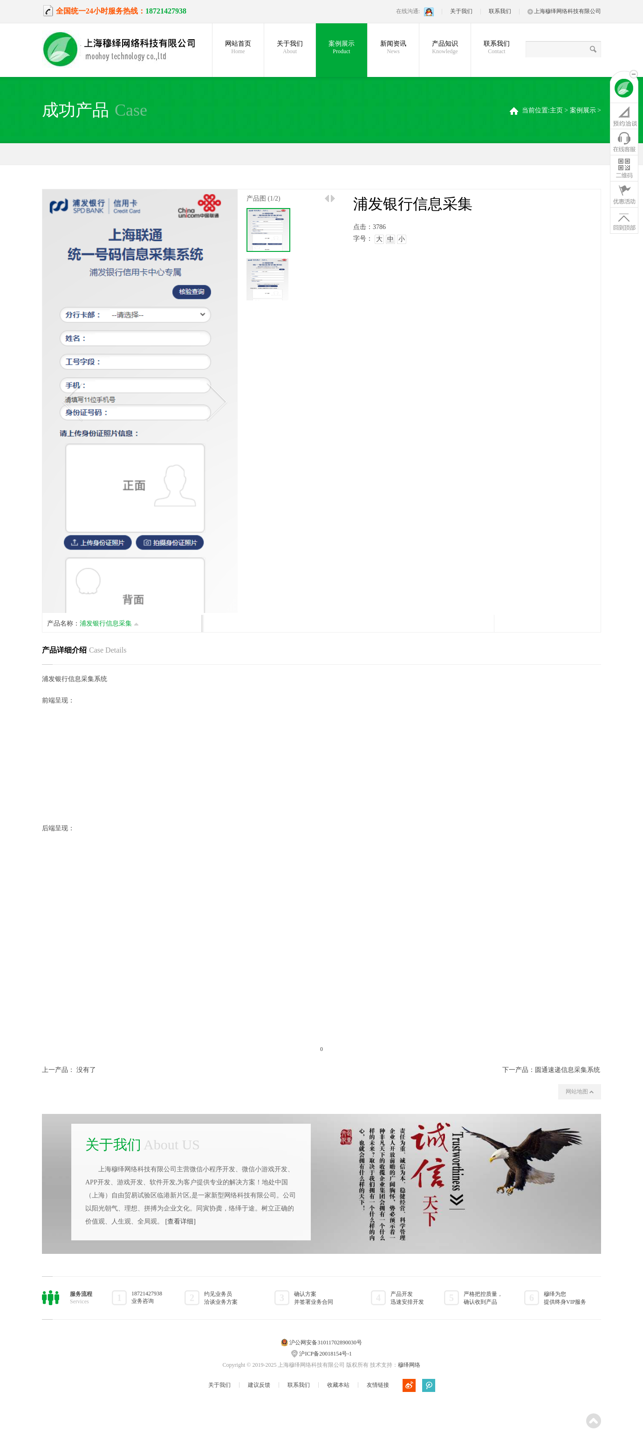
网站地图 (580, 1091)
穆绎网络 (409, 1365)
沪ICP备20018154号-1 (325, 1353)
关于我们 (461, 11)
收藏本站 (338, 1385)
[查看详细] (180, 1221)
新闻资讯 (393, 47)
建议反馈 (259, 1385)
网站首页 (238, 47)
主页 (556, 110)
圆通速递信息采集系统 (567, 1069)
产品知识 (445, 47)
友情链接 (378, 1385)
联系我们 (500, 11)
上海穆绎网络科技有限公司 (564, 11)
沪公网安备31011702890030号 (325, 1342)
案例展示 (341, 47)
